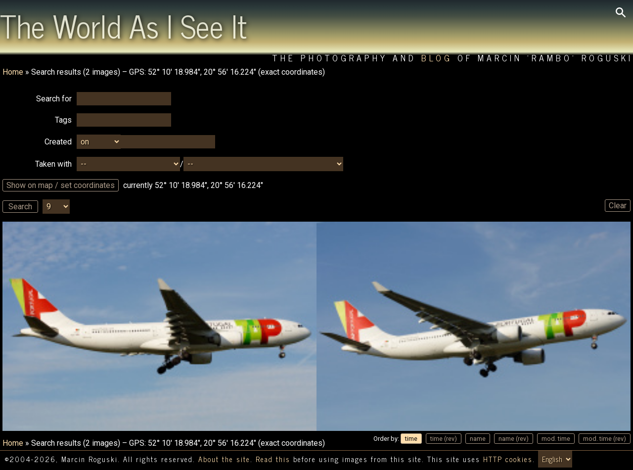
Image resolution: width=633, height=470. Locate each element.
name (477, 438)
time (411, 438)
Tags (63, 120)
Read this (273, 459)
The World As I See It (123, 25)
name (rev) (513, 438)
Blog (436, 57)
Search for (54, 98)
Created (58, 141)
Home (12, 72)
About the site (224, 459)
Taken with (53, 164)
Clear (618, 205)
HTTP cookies (508, 459)
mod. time (556, 438)
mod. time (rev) (605, 438)
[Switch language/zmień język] (555, 459)
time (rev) (443, 438)
